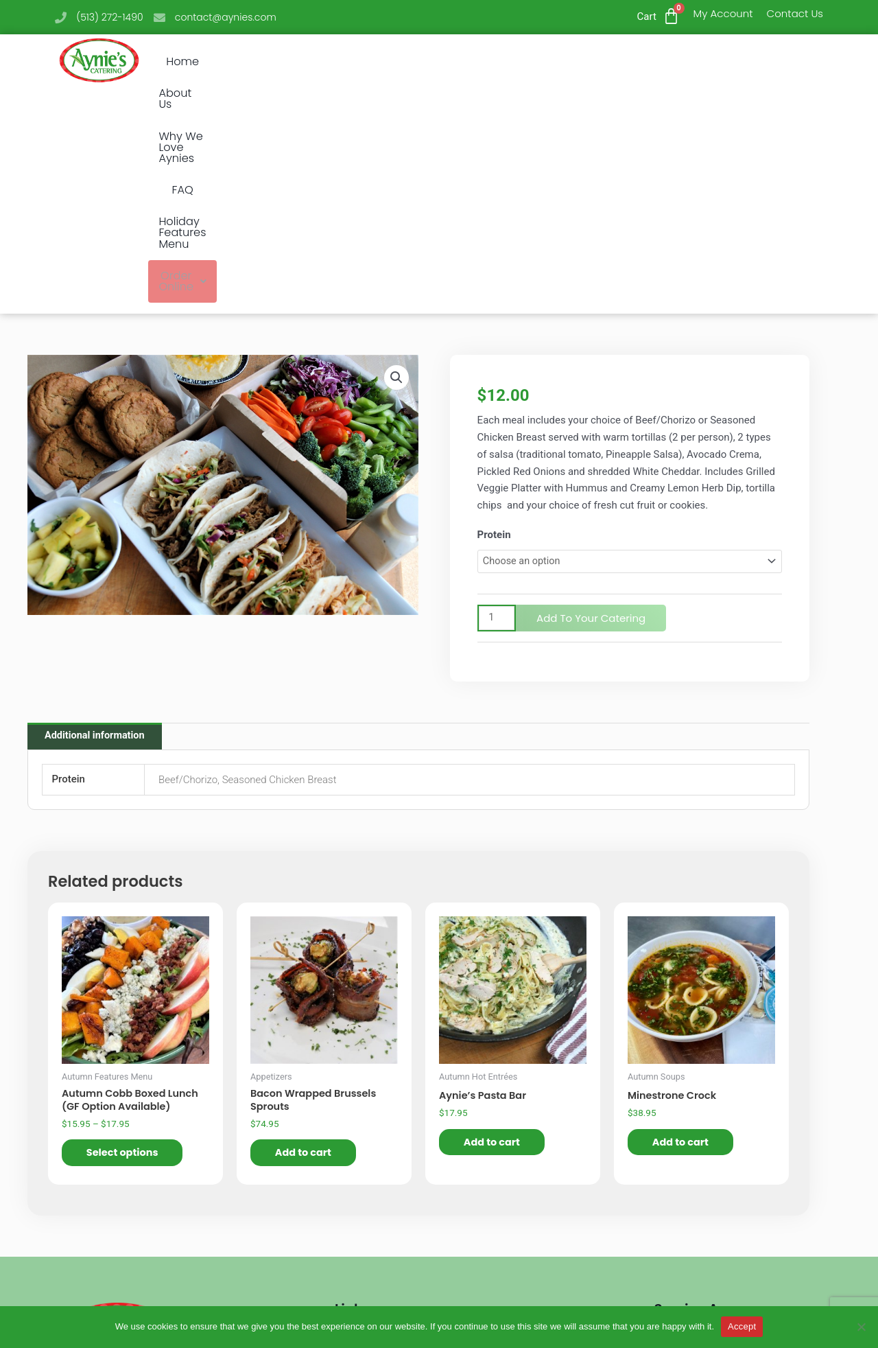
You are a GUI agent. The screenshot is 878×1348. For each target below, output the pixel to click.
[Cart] (671, 16)
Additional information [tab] (96, 513)
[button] (720, 62)
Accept (742, 1326)
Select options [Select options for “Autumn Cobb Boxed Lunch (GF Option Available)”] (126, 933)
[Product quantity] (497, 394)
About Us (296, 62)
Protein (494, 310)
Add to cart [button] (307, 933)
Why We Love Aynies (402, 62)
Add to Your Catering (592, 394)
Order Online (721, 62)
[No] (861, 1327)
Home (232, 62)
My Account (723, 13)
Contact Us (795, 13)
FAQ (492, 62)
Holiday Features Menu (591, 62)
